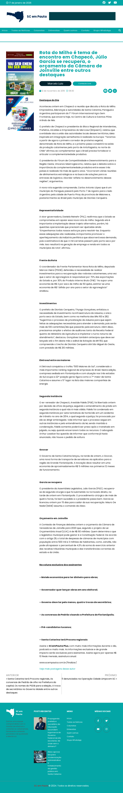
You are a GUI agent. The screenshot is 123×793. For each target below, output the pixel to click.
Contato (85, 30)
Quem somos (70, 30)
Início (5, 30)
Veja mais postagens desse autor (57, 668)
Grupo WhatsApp (102, 30)
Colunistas (39, 30)
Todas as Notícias (21, 30)
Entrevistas (54, 30)
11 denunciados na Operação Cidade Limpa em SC (88, 678)
